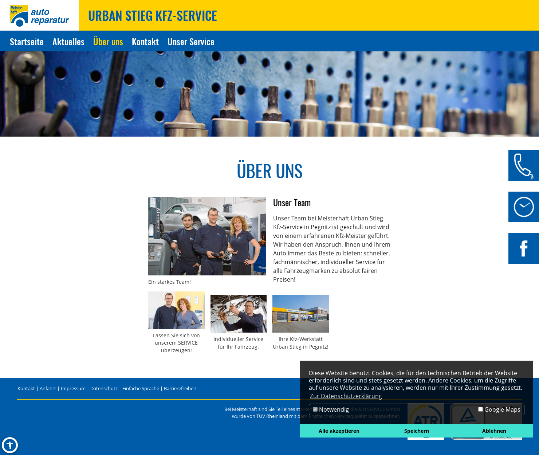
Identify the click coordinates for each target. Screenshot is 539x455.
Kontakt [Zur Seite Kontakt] (145, 41)
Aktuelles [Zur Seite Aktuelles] (68, 41)
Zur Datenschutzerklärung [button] (346, 396)
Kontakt (26, 388)
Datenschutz (104, 388)
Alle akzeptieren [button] (339, 430)
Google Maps (499, 409)
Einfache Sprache (140, 388)
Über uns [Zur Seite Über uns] (108, 41)
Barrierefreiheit (180, 388)
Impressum (73, 388)
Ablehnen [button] (494, 430)
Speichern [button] (416, 430)
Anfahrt (48, 388)
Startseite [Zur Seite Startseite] (27, 41)
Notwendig (331, 409)
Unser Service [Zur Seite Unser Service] (191, 41)
